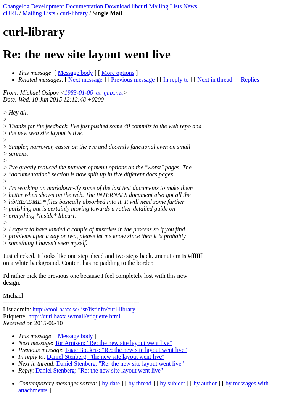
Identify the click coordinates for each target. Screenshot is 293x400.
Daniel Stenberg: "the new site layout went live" (105, 356)
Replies (250, 79)
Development (47, 6)
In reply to (176, 79)
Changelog (16, 6)
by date (111, 383)
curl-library (74, 13)
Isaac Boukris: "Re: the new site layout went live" (126, 350)
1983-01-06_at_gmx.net (93, 92)
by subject (172, 383)
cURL (10, 13)
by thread (140, 383)
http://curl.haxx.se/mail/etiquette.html (74, 316)
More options (117, 72)
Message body (75, 72)
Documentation (84, 6)
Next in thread (214, 79)
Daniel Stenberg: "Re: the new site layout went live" (120, 363)
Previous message (133, 79)
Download (117, 6)
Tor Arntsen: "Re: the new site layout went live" (113, 343)
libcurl (140, 6)
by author (205, 383)
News (190, 6)
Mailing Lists (165, 6)
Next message (85, 79)
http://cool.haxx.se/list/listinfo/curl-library (83, 309)
